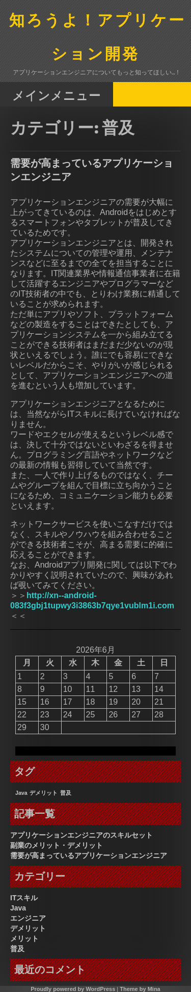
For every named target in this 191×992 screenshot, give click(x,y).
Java (18, 908)
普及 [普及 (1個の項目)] (65, 793)
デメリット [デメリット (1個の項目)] (44, 793)
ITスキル (24, 898)
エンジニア (28, 918)
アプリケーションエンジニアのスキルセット (81, 835)
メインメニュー (56, 95)
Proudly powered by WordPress (73, 989)
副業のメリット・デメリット (56, 845)
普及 (17, 949)
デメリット (28, 928)
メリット (24, 938)
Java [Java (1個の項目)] (21, 793)
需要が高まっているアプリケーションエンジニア (88, 855)
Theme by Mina (140, 989)
